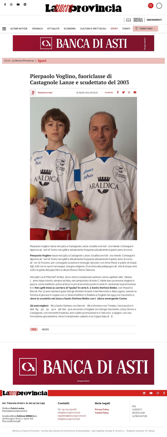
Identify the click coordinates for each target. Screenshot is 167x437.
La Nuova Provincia (23, 60)
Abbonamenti (154, 20)
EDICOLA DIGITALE (134, 20)
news (45, 329)
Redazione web (45, 93)
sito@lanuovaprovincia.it (69, 419)
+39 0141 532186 (69, 409)
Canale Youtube (20, 4)
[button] (5, 27)
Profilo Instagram (13, 4)
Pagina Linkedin (27, 4)
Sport (42, 61)
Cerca (150, 5)
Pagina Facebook (7, 4)
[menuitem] (18, 29)
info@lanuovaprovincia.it (69, 413)
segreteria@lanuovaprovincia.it (72, 416)
